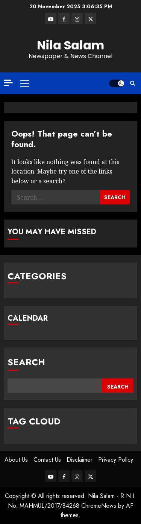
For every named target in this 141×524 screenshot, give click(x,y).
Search (26, 362)
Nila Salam (70, 45)
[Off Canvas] (8, 83)
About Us (16, 459)
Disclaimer (79, 459)
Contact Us (47, 459)
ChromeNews (98, 505)
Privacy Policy (115, 459)
